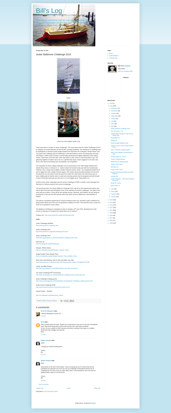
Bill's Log (49, 10)
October (113, 113)
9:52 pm (43, 380)
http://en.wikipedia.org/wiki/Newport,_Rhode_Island (52, 250)
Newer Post (39, 388)
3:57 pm (43, 334)
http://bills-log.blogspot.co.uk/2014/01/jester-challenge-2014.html (56, 238)
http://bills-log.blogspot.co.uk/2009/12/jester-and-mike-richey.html (57, 268)
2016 (111, 103)
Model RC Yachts (116, 183)
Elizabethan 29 (115, 138)
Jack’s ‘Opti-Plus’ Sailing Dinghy (120, 150)
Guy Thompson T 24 (117, 131)
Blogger (93, 403)
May (112, 126)
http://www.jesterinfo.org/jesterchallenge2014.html (52, 231)
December (114, 108)
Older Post (97, 388)
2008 (111, 215)
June (112, 124)
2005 (111, 223)
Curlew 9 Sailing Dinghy (118, 159)
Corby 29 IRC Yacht (117, 169)
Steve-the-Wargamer (47, 311)
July (112, 121)
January (113, 196)
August (113, 118)
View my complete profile (125, 71)
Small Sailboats (113, 55)
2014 (111, 200)
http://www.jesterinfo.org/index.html (47, 225)
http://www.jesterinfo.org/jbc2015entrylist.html (59, 215)
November (114, 111)
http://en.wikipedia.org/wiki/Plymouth (47, 244)
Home (69, 388)
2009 (111, 213)
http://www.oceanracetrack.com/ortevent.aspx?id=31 (53, 287)
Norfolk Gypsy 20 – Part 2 (118, 156)
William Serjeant (46, 340)
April (112, 189)
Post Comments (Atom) (51, 391)
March (113, 191)
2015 (111, 106)
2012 (111, 205)
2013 (111, 202)
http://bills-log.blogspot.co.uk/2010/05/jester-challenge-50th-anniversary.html (60, 275)
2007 (111, 218)
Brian (42, 322)
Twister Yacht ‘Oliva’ (117, 164)
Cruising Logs (113, 58)
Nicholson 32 (114, 167)
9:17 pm (43, 354)
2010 (111, 210)
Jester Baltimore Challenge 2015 (120, 128)
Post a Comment (43, 384)
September (114, 116)
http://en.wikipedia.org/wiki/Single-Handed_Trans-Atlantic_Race (56, 256)
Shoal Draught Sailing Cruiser (119, 143)
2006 (111, 220)
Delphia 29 (114, 140)
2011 (111, 207)
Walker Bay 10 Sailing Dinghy (119, 162)
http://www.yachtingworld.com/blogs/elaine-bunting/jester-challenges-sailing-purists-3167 (64, 281)
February (114, 194)
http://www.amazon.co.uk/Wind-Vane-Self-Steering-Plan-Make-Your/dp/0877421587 (63, 262)
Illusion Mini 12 (115, 185)
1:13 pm (43, 316)
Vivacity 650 (114, 176)
